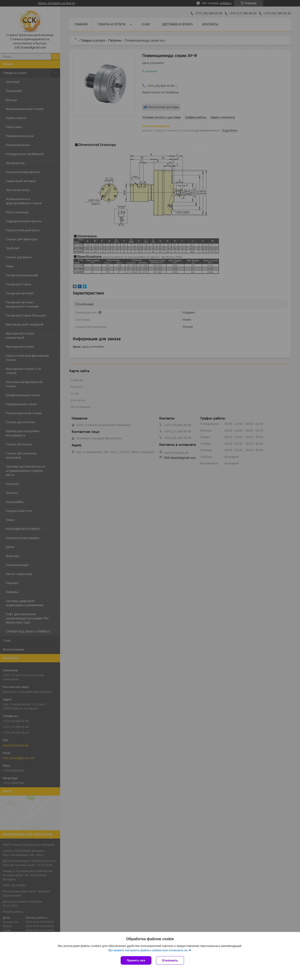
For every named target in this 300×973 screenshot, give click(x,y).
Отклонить (170, 960)
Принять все (136, 960)
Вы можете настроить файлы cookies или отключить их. (148, 950)
